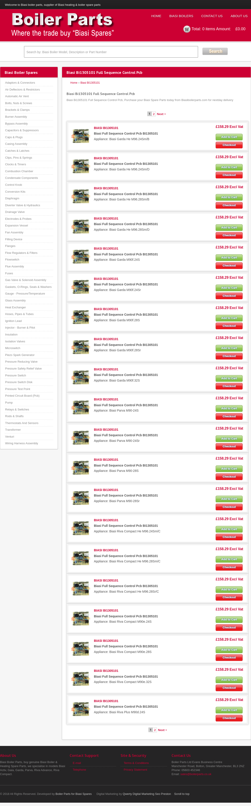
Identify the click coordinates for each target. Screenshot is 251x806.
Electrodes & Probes (18, 218)
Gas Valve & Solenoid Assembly (25, 280)
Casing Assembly (16, 143)
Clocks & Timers (15, 164)
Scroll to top (182, 794)
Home (156, 16)
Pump (9, 402)
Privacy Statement (135, 769)
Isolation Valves (15, 341)
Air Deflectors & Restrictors (22, 89)
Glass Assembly (15, 300)
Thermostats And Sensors (21, 423)
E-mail (77, 763)
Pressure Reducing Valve (21, 361)
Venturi (9, 436)
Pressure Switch (15, 375)
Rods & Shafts (14, 416)
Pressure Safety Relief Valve (23, 368)
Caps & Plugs (14, 137)
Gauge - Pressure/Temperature (25, 293)
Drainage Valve (15, 212)
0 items (208, 29)
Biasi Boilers (181, 16)
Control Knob (13, 184)
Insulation (11, 334)
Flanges (10, 246)
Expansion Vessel (16, 225)
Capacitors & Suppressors (22, 130)
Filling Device (13, 239)
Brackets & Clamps (17, 109)
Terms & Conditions (136, 763)
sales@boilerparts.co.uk (195, 774)
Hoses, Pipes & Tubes (19, 314)
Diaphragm (12, 198)
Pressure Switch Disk (18, 382)
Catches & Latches (17, 150)
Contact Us (212, 16)
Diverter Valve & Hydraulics (22, 205)
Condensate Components (21, 178)
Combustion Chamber (19, 171)
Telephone (79, 769)
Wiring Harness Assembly (21, 443)
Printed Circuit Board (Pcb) (22, 395)
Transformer (13, 429)
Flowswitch (12, 259)
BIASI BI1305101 (106, 128)
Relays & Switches (17, 409)
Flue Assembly (14, 266)
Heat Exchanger (15, 307)
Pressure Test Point (17, 389)
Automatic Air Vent (17, 96)
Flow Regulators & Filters (21, 253)
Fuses (9, 273)
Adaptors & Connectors (20, 82)
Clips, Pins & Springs (18, 157)
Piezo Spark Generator (19, 355)
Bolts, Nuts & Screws (18, 103)
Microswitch (12, 348)
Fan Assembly (14, 232)
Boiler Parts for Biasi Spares (74, 794)
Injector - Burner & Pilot (20, 327)
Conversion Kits (15, 191)
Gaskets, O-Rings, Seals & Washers (28, 287)
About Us (239, 16)
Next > (161, 114)
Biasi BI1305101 (90, 82)
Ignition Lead (13, 321)
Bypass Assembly (16, 123)
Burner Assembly (16, 116)
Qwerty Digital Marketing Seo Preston (147, 794)
